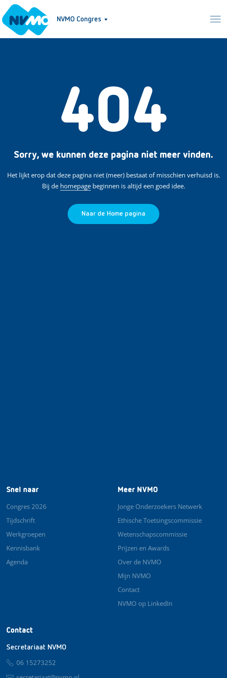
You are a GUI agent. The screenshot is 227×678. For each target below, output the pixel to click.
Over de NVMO (139, 562)
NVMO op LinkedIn (145, 603)
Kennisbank (23, 548)
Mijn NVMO (134, 575)
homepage (75, 186)
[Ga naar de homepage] (113, 214)
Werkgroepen (25, 534)
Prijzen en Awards (143, 548)
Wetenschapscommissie (152, 534)
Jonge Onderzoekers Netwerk (160, 506)
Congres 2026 (26, 506)
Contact (129, 589)
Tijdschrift (20, 520)
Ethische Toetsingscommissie (160, 520)
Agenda (17, 562)
